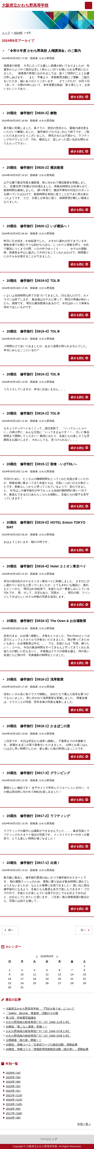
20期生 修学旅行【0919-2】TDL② (33, 413)
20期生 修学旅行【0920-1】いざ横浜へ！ (38, 226)
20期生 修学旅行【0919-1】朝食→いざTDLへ (42, 464)
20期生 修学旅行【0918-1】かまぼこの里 (38, 726)
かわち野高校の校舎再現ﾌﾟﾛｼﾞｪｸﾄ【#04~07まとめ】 (38, 1031)
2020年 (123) (14, 1099)
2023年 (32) (13, 1086)
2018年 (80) (13, 1108)
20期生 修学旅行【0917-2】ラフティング (38, 816)
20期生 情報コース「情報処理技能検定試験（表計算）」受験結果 (47, 1049)
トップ (6, 32)
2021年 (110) (14, 1095)
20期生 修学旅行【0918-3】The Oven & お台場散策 (46, 621)
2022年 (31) (13, 1090)
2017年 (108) (14, 1113)
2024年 (18, 32)
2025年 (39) (13, 1077)
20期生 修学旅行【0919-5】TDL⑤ (33, 281)
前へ (10, 930)
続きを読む (77, 96)
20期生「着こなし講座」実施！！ (26, 1026)
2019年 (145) (14, 1104)
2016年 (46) (13, 1117)
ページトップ (49, 1139)
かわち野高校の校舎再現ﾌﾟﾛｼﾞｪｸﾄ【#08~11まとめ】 (38, 1022)
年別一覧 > (84, 1124)
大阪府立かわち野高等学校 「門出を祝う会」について (40, 1008)
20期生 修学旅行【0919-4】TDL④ (33, 331)
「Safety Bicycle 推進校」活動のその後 (32, 1013)
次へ (83, 930)
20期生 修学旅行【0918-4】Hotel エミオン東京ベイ (46, 566)
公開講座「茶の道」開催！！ (24, 1040)
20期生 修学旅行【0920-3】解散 (32, 113)
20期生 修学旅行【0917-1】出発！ (33, 863)
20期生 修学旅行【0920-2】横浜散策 (35, 167)
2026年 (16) (13, 1072)
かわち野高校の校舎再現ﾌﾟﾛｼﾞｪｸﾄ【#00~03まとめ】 (38, 1035)
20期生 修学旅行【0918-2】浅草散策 (35, 679)
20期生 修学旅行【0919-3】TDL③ (33, 374)
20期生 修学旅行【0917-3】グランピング (38, 773)
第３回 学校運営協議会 (21, 1017)
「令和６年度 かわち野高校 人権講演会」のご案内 (44, 51)
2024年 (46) (13, 1081)
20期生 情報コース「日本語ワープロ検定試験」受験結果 (42, 1044)
